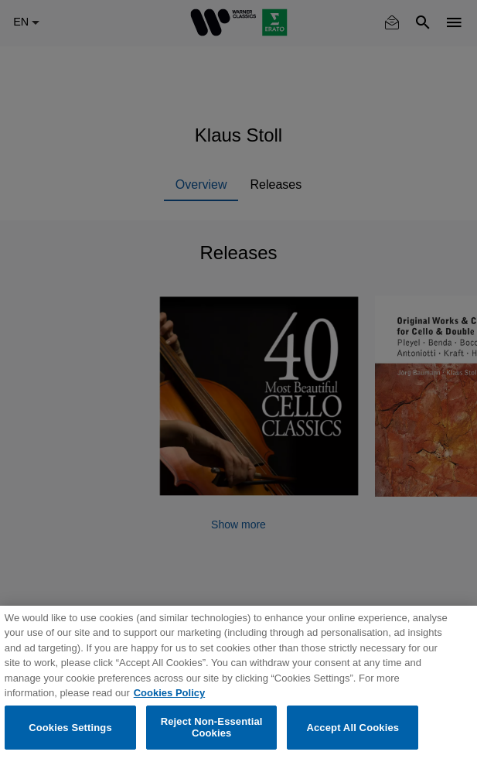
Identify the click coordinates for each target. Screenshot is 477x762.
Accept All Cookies (352, 727)
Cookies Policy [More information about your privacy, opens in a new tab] (169, 693)
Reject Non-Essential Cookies (212, 728)
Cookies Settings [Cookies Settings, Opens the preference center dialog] (70, 727)
